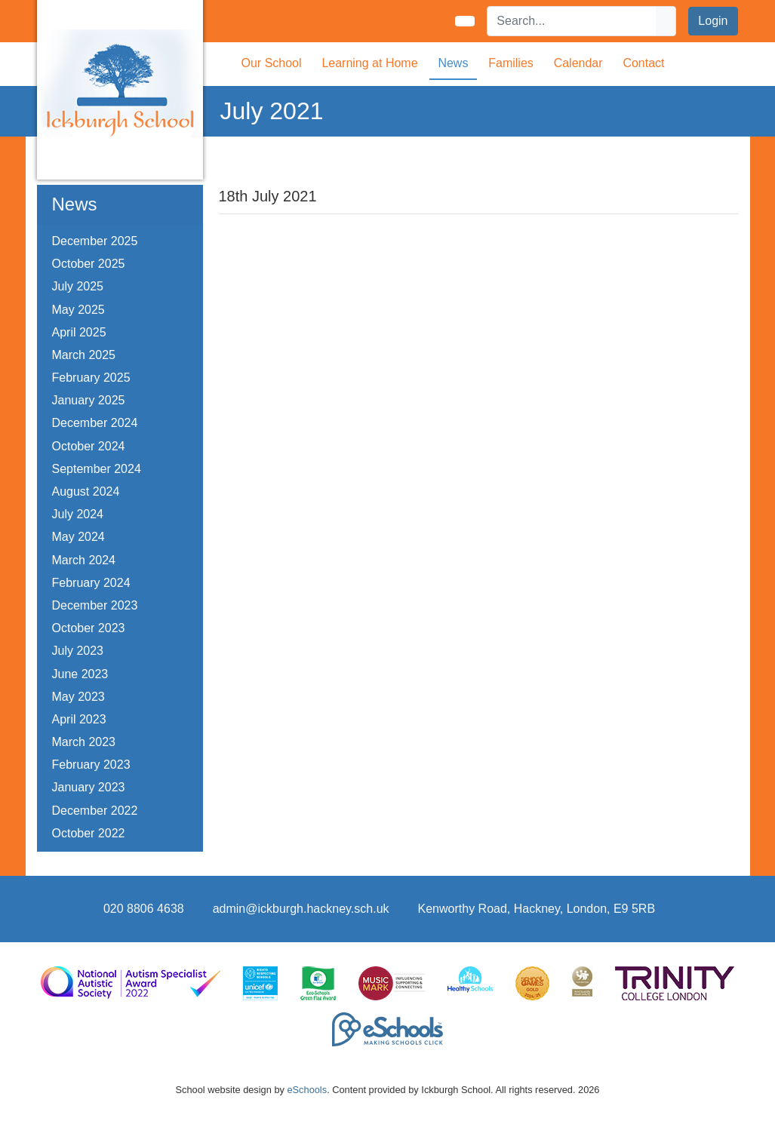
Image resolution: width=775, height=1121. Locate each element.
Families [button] (511, 63)
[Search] (572, 21)
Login (712, 20)
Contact (643, 63)
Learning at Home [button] (369, 63)
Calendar (578, 63)
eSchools (307, 1089)
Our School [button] (271, 63)
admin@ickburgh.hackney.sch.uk (301, 908)
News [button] (453, 63)
